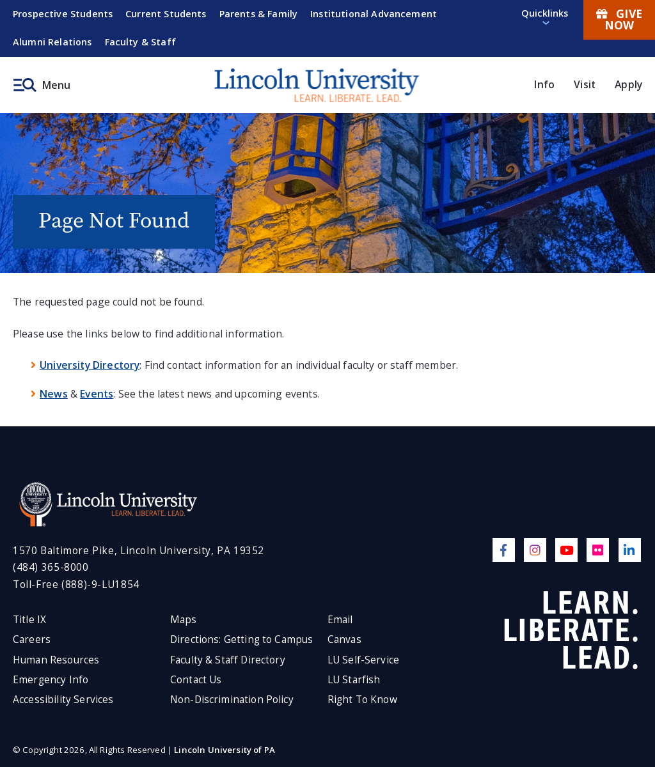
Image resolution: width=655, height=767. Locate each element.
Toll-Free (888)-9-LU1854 (76, 584)
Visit (585, 84)
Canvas (344, 639)
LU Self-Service (363, 660)
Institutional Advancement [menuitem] (373, 14)
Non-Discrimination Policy (232, 699)
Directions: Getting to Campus (241, 639)
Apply (628, 84)
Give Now (619, 19)
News (54, 394)
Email (340, 619)
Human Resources (56, 660)
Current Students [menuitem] (166, 14)
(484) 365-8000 (51, 567)
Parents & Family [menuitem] (258, 14)
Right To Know (362, 699)
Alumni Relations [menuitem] (52, 42)
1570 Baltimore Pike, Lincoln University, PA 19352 (138, 550)
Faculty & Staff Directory (227, 660)
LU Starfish (354, 679)
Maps (183, 619)
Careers (32, 639)
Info (544, 84)
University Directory (89, 365)
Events (96, 394)
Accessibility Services (63, 699)
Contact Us (196, 679)
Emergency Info (50, 679)
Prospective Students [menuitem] (63, 14)
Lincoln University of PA (224, 749)
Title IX (29, 619)
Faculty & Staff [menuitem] (140, 42)
